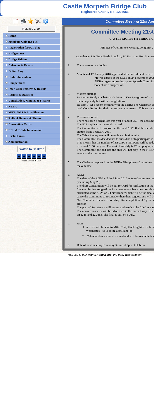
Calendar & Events (19, 65)
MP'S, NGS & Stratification (24, 112)
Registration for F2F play (22, 47)
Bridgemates (14, 53)
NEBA (11, 106)
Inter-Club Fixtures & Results (25, 88)
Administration (16, 141)
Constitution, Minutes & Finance (27, 100)
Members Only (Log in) (21, 41)
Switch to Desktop (31, 149)
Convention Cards (18, 124)
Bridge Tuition (16, 59)
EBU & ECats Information (23, 130)
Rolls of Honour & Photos (23, 118)
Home (10, 35)
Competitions (15, 83)
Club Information (18, 77)
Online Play (14, 71)
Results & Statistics (19, 94)
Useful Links (14, 136)
